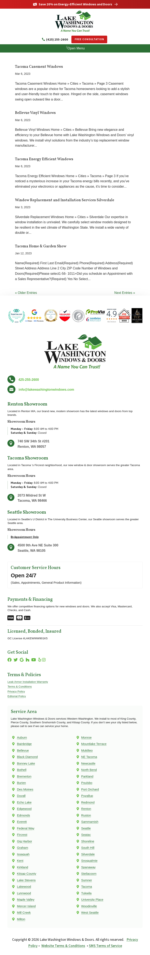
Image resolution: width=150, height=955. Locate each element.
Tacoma (86, 886)
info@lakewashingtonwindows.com (46, 389)
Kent (20, 860)
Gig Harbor (24, 841)
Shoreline (87, 841)
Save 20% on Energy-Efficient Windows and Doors (75, 4)
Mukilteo (87, 750)
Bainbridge (24, 744)
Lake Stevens (26, 880)
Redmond (88, 802)
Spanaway (88, 867)
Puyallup (87, 795)
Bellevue (23, 750)
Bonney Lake (26, 763)
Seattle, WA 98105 (31, 550)
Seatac (86, 834)
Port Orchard (90, 789)
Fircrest (22, 834)
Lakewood (24, 886)
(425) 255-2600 (57, 39)
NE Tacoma (89, 757)
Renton (86, 808)
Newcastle (88, 763)
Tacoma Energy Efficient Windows (44, 159)
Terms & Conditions (19, 686)
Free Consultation (89, 39)
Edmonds (23, 815)
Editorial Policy (16, 696)
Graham (22, 847)
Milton (21, 919)
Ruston (86, 815)
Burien (21, 782)
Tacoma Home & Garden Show (40, 246)
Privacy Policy (16, 691)
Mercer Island (26, 906)
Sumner (86, 880)
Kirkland (22, 867)
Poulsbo (86, 782)
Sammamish (89, 821)
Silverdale (88, 854)
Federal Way (25, 828)
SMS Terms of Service (105, 945)
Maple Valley (25, 899)
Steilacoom (89, 873)
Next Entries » (124, 293)
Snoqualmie (89, 860)
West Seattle (90, 912)
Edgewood (24, 808)
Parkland (87, 776)
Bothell (21, 769)
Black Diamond (27, 757)
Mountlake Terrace (94, 744)
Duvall (21, 795)
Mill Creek (24, 912)
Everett (22, 821)
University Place (92, 899)
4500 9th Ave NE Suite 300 (37, 545)
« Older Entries (26, 293)
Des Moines (25, 789)
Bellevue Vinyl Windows (35, 113)
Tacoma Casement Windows (39, 66)
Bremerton (24, 776)
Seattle (86, 828)
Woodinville (89, 906)
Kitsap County (26, 873)
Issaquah (23, 854)
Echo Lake (24, 802)
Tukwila (86, 893)
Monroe (86, 737)
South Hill (87, 847)
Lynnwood (24, 893)
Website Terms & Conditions (63, 945)
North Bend (89, 769)
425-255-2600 (28, 379)
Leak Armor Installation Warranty (27, 681)
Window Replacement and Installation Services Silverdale (64, 200)
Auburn (22, 737)
